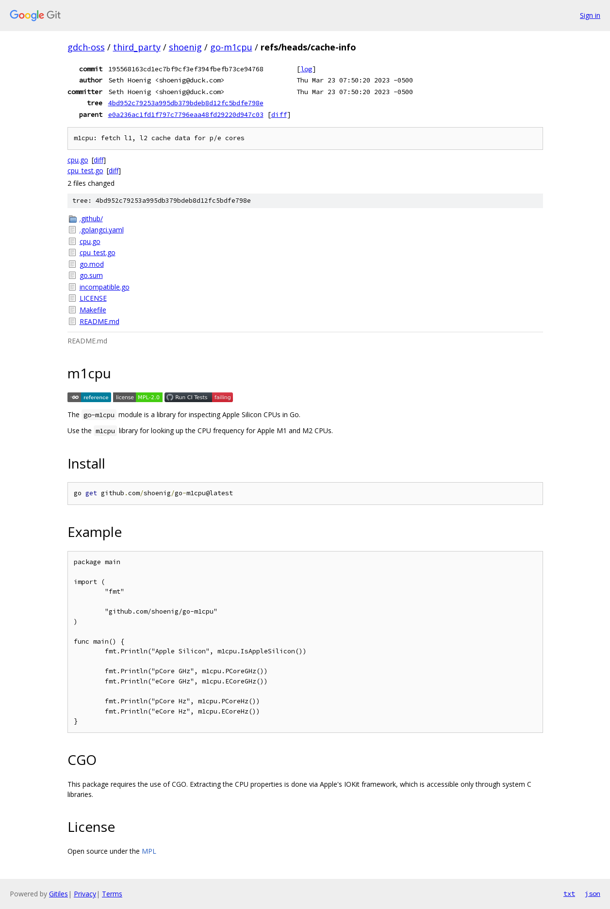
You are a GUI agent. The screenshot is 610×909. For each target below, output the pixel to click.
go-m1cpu (231, 47)
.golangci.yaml (102, 229)
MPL (149, 851)
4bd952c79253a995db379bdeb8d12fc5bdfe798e (186, 102)
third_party (137, 47)
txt (569, 893)
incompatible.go (105, 287)
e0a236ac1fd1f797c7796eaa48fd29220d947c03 (186, 114)
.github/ (91, 218)
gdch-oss (86, 47)
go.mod (92, 264)
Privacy (85, 893)
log (306, 69)
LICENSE (93, 298)
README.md (99, 321)
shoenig (185, 47)
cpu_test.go (85, 170)
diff (279, 114)
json (592, 893)
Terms (112, 893)
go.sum (91, 275)
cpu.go (77, 159)
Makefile (93, 309)
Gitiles (58, 893)
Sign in (590, 15)
